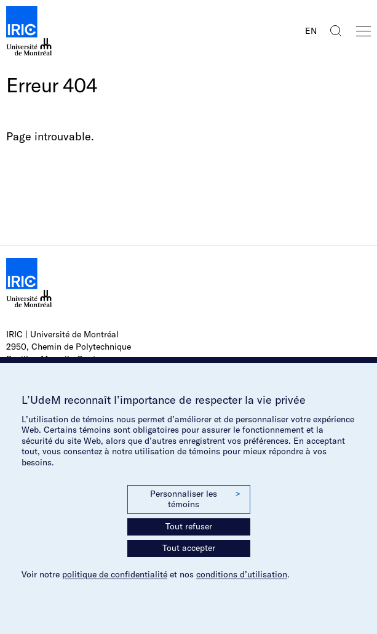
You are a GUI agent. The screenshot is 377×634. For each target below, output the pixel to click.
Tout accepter (188, 547)
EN (311, 30)
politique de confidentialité (114, 574)
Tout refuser (188, 526)
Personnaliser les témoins (195, 499)
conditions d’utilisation (241, 574)
